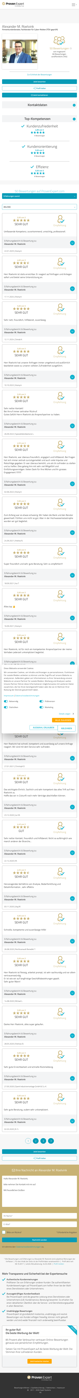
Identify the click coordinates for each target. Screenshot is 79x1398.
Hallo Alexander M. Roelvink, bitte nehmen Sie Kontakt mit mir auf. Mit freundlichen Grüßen (39, 1191)
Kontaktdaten (52, 104)
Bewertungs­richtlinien (21, 1387)
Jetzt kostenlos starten (39, 1361)
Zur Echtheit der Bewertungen (39, 74)
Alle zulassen (63, 720)
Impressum (9, 695)
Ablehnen (66, 728)
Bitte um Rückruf (14, 1232)
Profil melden (59, 1264)
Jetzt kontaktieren (39, 95)
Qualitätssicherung (37, 1387)
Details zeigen (64, 713)
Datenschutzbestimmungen (27, 695)
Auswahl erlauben (43, 727)
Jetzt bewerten (40, 81)
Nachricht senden (39, 1239)
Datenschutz (50, 1387)
